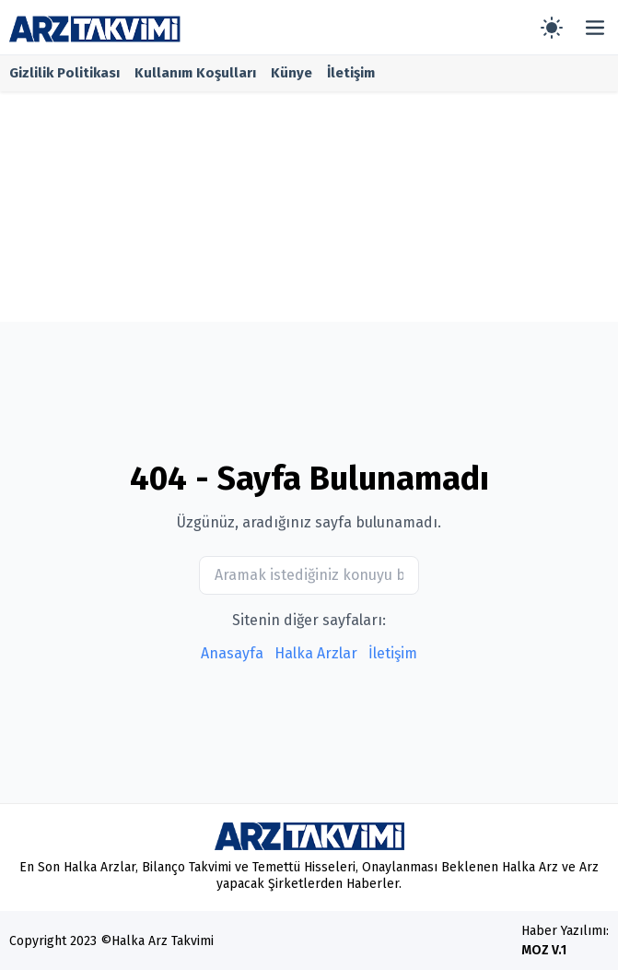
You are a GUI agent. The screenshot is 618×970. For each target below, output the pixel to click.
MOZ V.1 (543, 950)
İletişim (351, 73)
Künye (291, 73)
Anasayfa (232, 653)
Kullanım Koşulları (195, 73)
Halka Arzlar (315, 653)
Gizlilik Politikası (64, 73)
